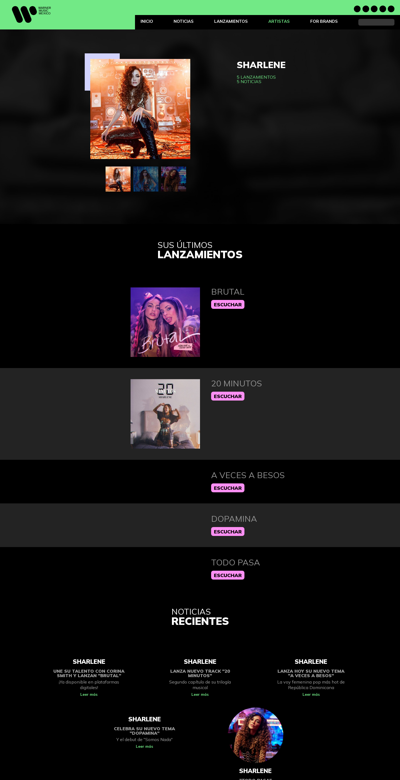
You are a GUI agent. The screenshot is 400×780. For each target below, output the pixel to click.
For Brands (324, 21)
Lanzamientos (231, 21)
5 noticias (249, 81)
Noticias (184, 21)
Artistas (279, 21)
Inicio (147, 21)
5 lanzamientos (256, 77)
